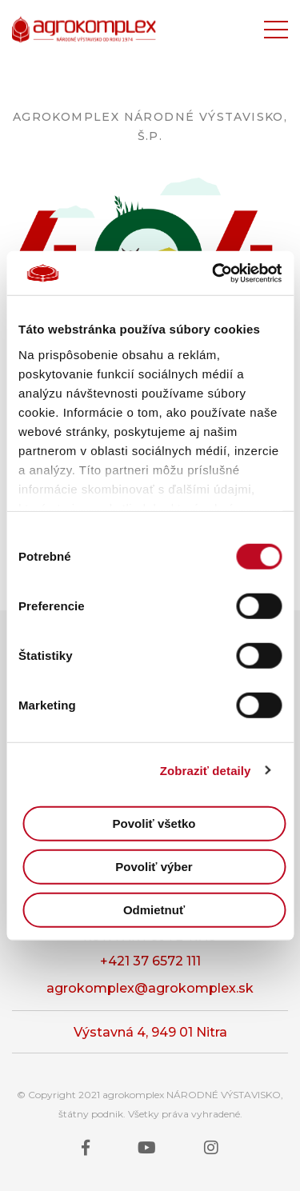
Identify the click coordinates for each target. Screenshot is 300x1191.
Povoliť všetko (154, 823)
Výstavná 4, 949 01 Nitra (150, 1032)
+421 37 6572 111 (150, 961)
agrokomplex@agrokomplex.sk (150, 988)
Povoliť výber (153, 866)
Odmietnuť (154, 910)
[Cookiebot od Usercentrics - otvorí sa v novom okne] (214, 272)
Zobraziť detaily (205, 770)
